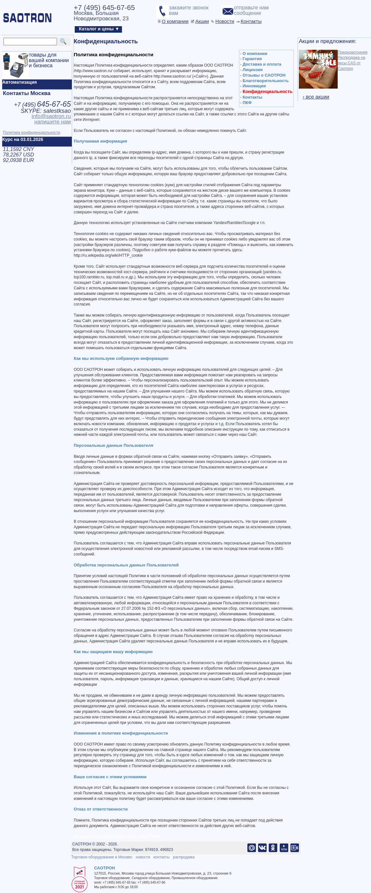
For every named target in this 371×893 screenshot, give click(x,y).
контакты (161, 857)
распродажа (183, 857)
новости (143, 857)
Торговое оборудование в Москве (101, 857)
